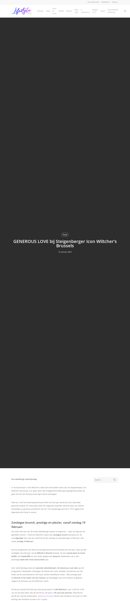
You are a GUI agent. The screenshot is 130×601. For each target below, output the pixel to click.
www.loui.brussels (45, 596)
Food (65, 234)
